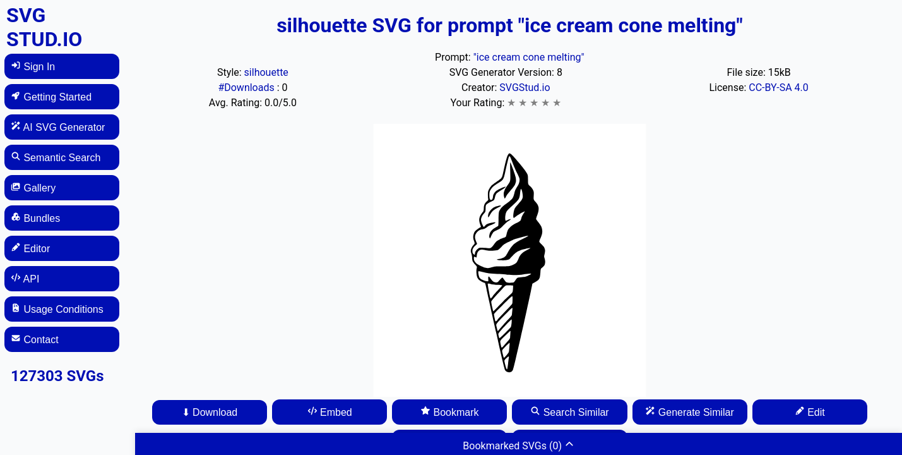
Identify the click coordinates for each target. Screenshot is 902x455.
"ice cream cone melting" (529, 57)
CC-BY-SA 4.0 (779, 88)
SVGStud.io (524, 88)
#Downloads (247, 88)
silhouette (266, 72)
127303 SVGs (57, 376)
